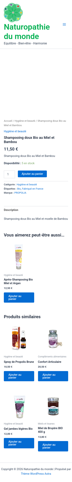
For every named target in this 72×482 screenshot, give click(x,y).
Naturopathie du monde (27, 31)
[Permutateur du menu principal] (64, 24)
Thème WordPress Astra (36, 473)
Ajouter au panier (32, 174)
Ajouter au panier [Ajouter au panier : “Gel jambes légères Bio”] (14, 443)
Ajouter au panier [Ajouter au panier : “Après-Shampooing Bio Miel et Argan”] (14, 297)
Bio (19, 188)
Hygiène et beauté (25, 120)
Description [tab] (11, 210)
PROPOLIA (20, 192)
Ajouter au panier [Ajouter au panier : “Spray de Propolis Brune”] (14, 376)
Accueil (8, 120)
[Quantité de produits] (9, 174)
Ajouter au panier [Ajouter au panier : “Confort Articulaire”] (49, 376)
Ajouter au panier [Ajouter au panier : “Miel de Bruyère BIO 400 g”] (49, 446)
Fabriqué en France (32, 188)
